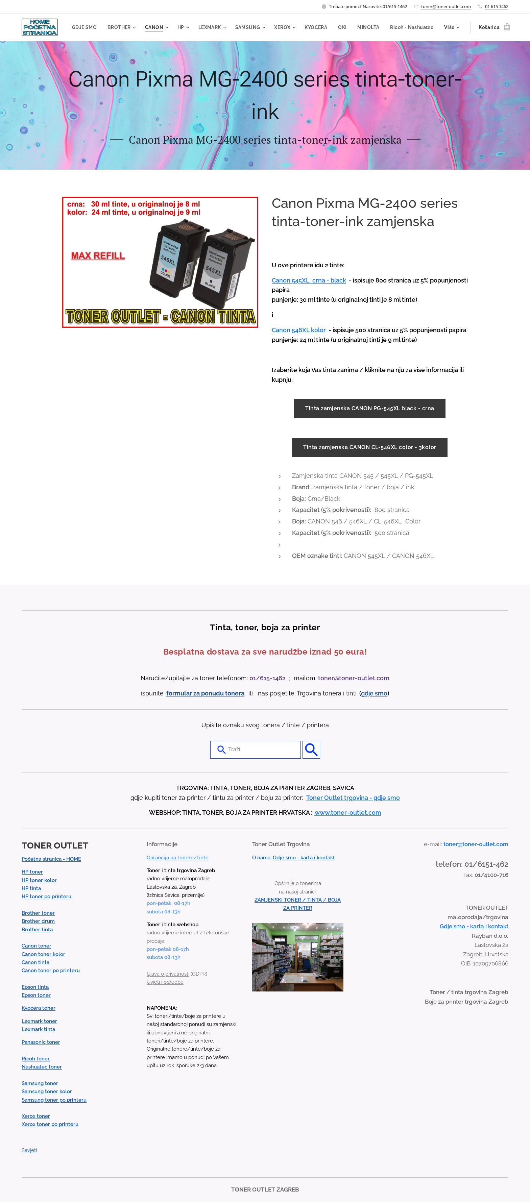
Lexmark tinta (38, 1030)
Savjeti (29, 1151)
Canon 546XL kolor (299, 330)
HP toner (32, 872)
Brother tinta (37, 930)
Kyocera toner (38, 1008)
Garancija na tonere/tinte (178, 858)
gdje (368, 693)
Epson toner (36, 995)
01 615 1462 (496, 6)
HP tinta (31, 889)
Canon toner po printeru (51, 971)
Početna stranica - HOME (51, 859)
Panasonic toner (41, 1042)
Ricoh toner (36, 1059)
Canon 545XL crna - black (309, 280)
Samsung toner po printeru (54, 1100)
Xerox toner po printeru (50, 1125)
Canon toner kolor (43, 954)
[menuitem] (129, 27)
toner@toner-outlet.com (446, 6)
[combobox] (255, 750)
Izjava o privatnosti (168, 974)
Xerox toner (36, 1116)
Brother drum (38, 921)
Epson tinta (35, 987)
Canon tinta (35, 962)
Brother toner (38, 913)
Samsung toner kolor (47, 1092)
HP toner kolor (39, 880)
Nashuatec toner (42, 1067)
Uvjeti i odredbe (165, 982)
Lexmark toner (39, 1021)
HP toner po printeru (46, 897)
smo (381, 693)
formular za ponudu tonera (205, 693)
